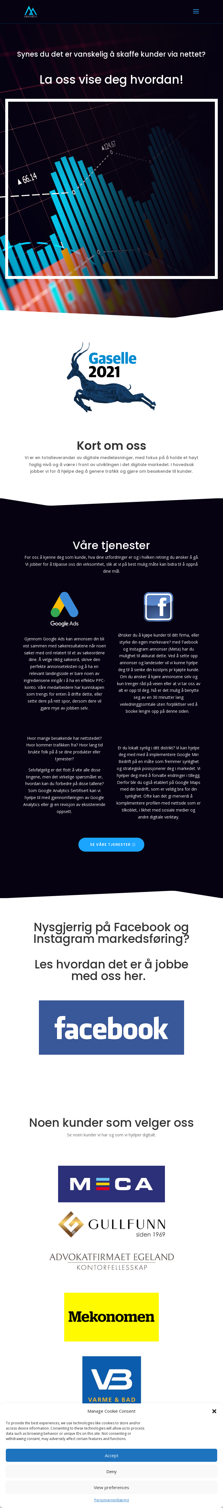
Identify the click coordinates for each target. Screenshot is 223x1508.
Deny (111, 1471)
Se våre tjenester (110, 844)
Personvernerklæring (111, 1500)
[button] (214, 1411)
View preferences (111, 1487)
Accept (111, 1455)
